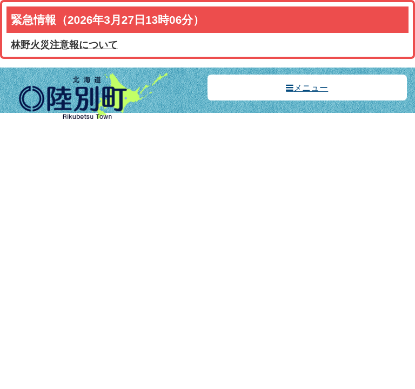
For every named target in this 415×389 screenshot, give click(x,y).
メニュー (310, 87)
